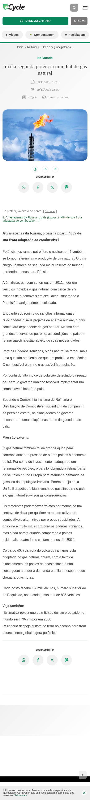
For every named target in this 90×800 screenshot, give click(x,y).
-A (55, 169)
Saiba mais (20, 795)
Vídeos (12, 34)
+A (45, 169)
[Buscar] (74, 8)
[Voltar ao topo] (83, 775)
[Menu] (85, 8)
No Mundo (33, 47)
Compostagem (42, 34)
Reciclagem (75, 34)
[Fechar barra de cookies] (84, 792)
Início (20, 47)
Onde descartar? (35, 21)
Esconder (50, 211)
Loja (79, 20)
